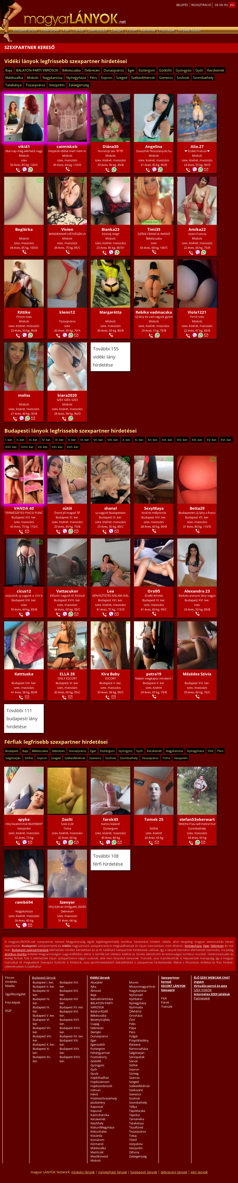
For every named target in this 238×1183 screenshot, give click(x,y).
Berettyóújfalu (100, 1020)
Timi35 (153, 229)
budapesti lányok (144, 1172)
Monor (134, 982)
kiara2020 (67, 395)
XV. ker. (212, 440)
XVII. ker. (11, 447)
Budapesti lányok (25, 30)
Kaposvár (96, 1107)
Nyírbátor (135, 999)
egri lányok (199, 1172)
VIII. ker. (113, 440)
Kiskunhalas (98, 1131)
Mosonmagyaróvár (142, 986)
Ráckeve (134, 1044)
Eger (131, 70)
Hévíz (94, 1094)
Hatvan (95, 1090)
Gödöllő (165, 70)
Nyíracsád (136, 995)
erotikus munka (15, 954)
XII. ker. (153, 440)
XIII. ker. (167, 440)
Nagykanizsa (52, 77)
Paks (132, 1024)
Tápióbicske (137, 1111)
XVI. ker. (226, 440)
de (216, 5)
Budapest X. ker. (44, 1044)
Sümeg (134, 1073)
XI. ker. (139, 440)
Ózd (210, 751)
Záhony (134, 1152)
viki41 (24, 146)
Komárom (97, 1140)
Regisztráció (201, 5)
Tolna (166, 758)
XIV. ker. (182, 440)
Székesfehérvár (143, 77)
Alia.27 (197, 146)
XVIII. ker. (27, 447)
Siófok (29, 758)
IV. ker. (46, 440)
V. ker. (72, 440)
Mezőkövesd (99, 1156)
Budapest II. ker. (44, 986)
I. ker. (9, 440)
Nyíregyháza (76, 77)
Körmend (96, 1144)
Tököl (133, 1140)
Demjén (95, 1032)
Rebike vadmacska (154, 312)
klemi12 (67, 312)
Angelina (153, 146)
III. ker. (33, 440)
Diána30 (111, 146)
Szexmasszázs (97, 30)
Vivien (67, 229)
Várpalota (135, 1144)
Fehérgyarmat (100, 1053)
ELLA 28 (67, 674)
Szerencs (166, 77)
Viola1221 (197, 312)
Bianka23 (110, 229)
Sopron (106, 77)
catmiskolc (67, 146)
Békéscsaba (71, 70)
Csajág (94, 1024)
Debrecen (92, 70)
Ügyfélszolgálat (15, 994)
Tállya (133, 1107)
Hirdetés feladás (190, 30)
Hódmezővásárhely (103, 1098)
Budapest (11, 751)
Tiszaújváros (35, 85)
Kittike (23, 312)
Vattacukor (67, 591)
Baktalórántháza (101, 999)
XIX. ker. (197, 440)
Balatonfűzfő (99, 1011)
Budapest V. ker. (44, 1015)
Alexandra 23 (197, 591)
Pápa (132, 1028)
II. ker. (21, 440)
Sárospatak (137, 1057)
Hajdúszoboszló (101, 1086)
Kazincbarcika (99, 1115)
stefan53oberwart (197, 819)
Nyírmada (136, 1007)
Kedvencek (148, 30)
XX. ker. (43, 447)
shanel (110, 508)
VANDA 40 (24, 508)
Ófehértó (135, 1011)
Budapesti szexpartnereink (30, 950)
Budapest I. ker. (43, 982)
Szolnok (183, 77)
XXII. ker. (73, 447)
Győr (199, 70)
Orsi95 (154, 591)
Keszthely (97, 1123)
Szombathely (203, 77)
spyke (24, 819)
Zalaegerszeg (79, 85)
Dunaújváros (114, 70)
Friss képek (167, 30)
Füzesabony (98, 1057)
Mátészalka (14, 77)
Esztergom (147, 70)
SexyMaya (154, 508)
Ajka (93, 986)
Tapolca (134, 1115)
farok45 (110, 819)
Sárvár (133, 1061)
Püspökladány (139, 1040)
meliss (24, 395)
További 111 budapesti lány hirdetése (22, 718)
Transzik (78, 30)
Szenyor (67, 902)
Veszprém (57, 85)
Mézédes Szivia (197, 674)
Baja (8, 70)
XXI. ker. (57, 447)
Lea (110, 591)
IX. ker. (59, 440)
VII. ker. (98, 440)
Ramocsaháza (138, 1049)
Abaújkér (96, 982)
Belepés (182, 5)
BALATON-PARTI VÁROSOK (37, 70)
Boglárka (24, 229)
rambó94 (24, 902)
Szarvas (134, 1078)
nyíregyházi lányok (112, 1172)
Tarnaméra (136, 1119)
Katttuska (24, 674)
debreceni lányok (174, 1172)
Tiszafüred (136, 1127)
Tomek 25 (153, 819)
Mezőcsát (97, 1152)
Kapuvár (96, 1111)
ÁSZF (8, 1011)
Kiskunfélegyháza (102, 1127)
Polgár (133, 1036)
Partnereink (202, 998)
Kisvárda (96, 1136)
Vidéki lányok (50, 30)
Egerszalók (97, 1044)
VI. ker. (85, 440)
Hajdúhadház (99, 1078)
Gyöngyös (184, 70)
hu (232, 5)
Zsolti (67, 819)
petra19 (153, 674)
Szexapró (117, 30)
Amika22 (197, 229)
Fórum (132, 30)
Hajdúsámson (100, 1082)
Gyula (94, 1073)
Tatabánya (13, 85)
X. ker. (126, 440)
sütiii (67, 508)
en (221, 5)
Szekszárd (136, 1090)
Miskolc (33, 77)
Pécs (93, 77)
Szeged (121, 77)
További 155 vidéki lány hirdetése (106, 357)
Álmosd (95, 991)
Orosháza (135, 1015)
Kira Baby (110, 674)
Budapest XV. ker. (72, 1007)
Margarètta (110, 312)
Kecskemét (215, 70)
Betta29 (197, 508)
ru (226, 5)
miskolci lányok (83, 1172)
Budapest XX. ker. (72, 1036)
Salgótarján (13, 758)
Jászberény (97, 1102)
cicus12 (24, 591)
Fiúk (66, 30)
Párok (165, 1002)
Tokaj (132, 1136)
